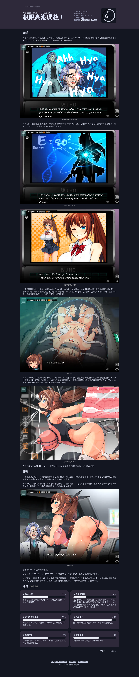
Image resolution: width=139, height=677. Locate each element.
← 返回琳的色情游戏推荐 (31, 7)
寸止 (92, 20)
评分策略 (34, 586)
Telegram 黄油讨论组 (59, 662)
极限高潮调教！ (43, 17)
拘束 (88, 20)
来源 (82, 18)
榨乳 (95, 20)
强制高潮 (84, 20)
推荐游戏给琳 (83, 662)
